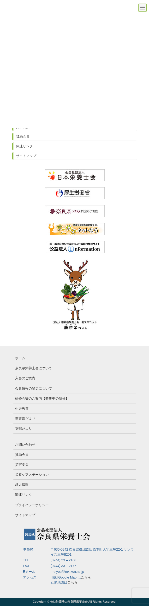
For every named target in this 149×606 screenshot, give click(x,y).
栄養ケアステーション (32, 475)
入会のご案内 (25, 378)
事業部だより (25, 418)
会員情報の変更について (33, 388)
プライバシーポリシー (32, 505)
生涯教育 (22, 408)
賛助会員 (23, 136)
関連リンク (24, 146)
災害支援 (22, 465)
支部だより (23, 428)
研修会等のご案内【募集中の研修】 (42, 398)
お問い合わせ (25, 444)
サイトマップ (26, 156)
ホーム (20, 358)
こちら (86, 577)
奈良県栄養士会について (33, 368)
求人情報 (22, 485)
